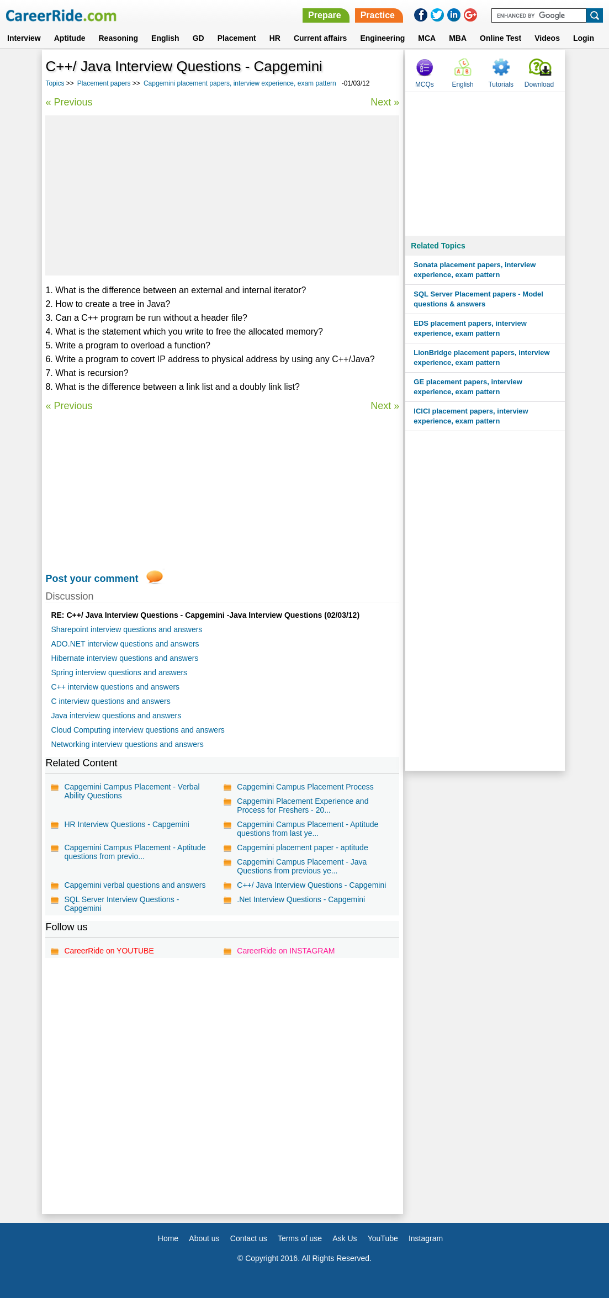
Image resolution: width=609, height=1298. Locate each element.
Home (168, 1238)
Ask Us (344, 1238)
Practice (378, 15)
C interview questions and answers (110, 701)
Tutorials (500, 84)
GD (198, 38)
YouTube (383, 1238)
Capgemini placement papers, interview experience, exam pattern (240, 83)
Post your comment (91, 578)
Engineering (382, 38)
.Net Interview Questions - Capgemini (301, 899)
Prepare (324, 15)
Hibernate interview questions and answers (124, 658)
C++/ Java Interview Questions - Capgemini (311, 885)
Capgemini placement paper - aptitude (302, 847)
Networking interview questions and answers (127, 744)
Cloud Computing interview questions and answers (137, 729)
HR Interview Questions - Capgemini (126, 824)
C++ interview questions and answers (115, 686)
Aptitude (70, 38)
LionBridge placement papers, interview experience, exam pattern (481, 357)
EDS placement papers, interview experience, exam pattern (470, 328)
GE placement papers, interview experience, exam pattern (468, 387)
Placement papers (104, 83)
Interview (24, 38)
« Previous (68, 102)
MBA (458, 38)
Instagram (426, 1238)
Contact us (248, 1238)
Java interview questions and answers (116, 715)
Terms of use (300, 1238)
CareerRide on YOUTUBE (108, 950)
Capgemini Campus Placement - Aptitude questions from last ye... (307, 829)
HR (274, 38)
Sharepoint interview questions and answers (126, 629)
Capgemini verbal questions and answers (134, 885)
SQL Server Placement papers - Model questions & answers (478, 299)
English (165, 38)
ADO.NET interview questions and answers (125, 643)
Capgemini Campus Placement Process (305, 786)
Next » (384, 102)
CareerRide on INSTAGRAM (286, 950)
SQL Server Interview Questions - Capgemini (121, 904)
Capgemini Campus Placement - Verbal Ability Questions (131, 791)
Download (539, 84)
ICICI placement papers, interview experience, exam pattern (471, 416)
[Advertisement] (222, 195)
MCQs (424, 84)
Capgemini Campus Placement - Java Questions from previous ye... (302, 866)
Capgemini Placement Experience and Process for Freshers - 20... (302, 805)
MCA (427, 38)
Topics (54, 83)
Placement (237, 38)
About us (204, 1238)
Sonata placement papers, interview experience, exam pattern (475, 270)
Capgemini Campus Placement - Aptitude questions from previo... (134, 852)
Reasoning (118, 38)
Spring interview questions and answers (119, 672)
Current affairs (320, 38)
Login (583, 38)
